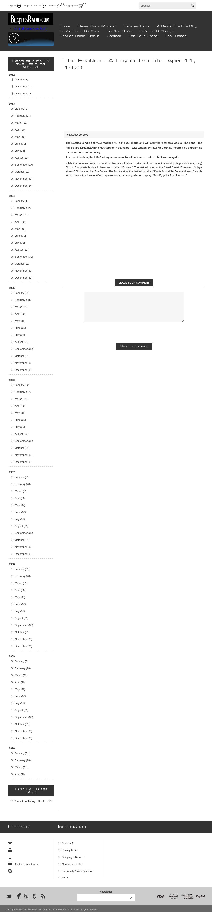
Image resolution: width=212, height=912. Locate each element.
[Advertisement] (134, 103)
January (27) (22, 108)
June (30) (20, 143)
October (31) (22, 171)
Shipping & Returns (73, 855)
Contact (114, 36)
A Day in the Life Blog (177, 26)
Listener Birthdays (156, 31)
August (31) (21, 249)
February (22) (23, 207)
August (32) (21, 433)
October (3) (21, 79)
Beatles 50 (45, 801)
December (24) (23, 185)
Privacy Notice (70, 848)
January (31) (22, 292)
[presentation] (133, 332)
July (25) (20, 150)
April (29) (20, 682)
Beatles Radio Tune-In (79, 36)
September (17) (24, 164)
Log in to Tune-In (32, 5)
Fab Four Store (143, 36)
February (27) (23, 115)
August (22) (21, 157)
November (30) (23, 178)
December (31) (23, 277)
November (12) (23, 86)
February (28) (23, 299)
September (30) (24, 256)
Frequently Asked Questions (78, 869)
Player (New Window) (97, 26)
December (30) (23, 738)
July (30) (20, 426)
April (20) (20, 774)
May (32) (20, 505)
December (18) (23, 93)
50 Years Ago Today (22, 801)
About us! (67, 841)
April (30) (20, 129)
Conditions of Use (72, 862)
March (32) (21, 675)
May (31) (20, 136)
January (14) (22, 200)
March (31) (21, 122)
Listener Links (137, 26)
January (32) (22, 384)
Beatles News (119, 31)
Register (12, 5)
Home (65, 26)
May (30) (20, 597)
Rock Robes (176, 36)
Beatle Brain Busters (79, 31)
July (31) (20, 242)
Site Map (67, 876)
